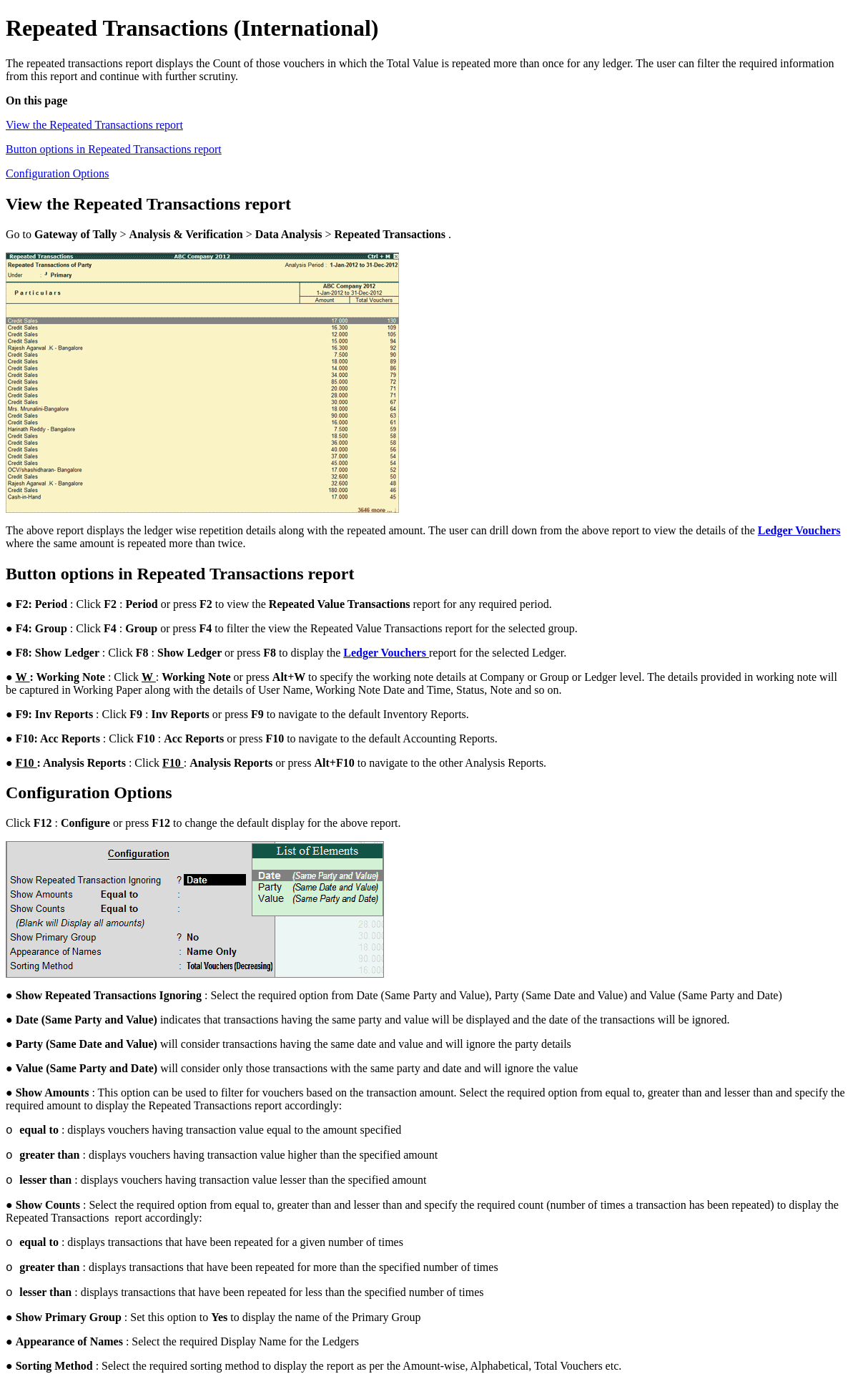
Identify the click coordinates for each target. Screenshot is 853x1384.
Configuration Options (57, 173)
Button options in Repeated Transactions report (114, 149)
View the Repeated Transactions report (94, 125)
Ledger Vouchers (799, 530)
